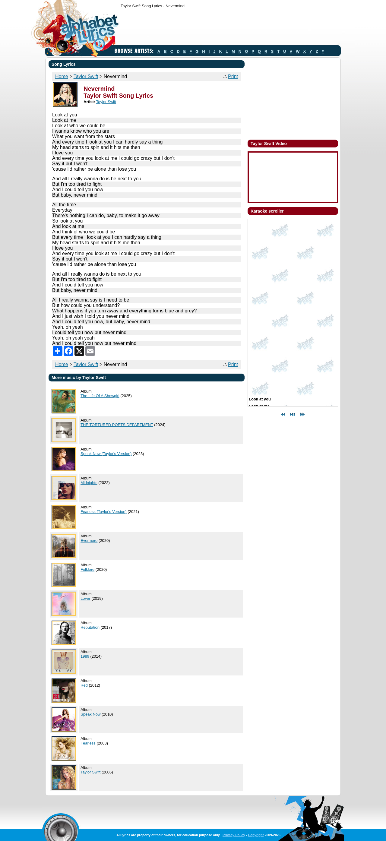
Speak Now (90, 714)
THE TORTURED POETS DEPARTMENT (117, 424)
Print (233, 76)
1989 (85, 656)
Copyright (256, 835)
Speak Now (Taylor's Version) (106, 453)
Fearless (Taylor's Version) (104, 511)
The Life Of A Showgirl (100, 396)
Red (84, 685)
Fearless (88, 743)
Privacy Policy (234, 835)
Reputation (90, 627)
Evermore (89, 540)
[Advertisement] (230, 28)
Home (61, 76)
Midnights (89, 482)
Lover (85, 598)
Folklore (87, 569)
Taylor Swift (86, 76)
